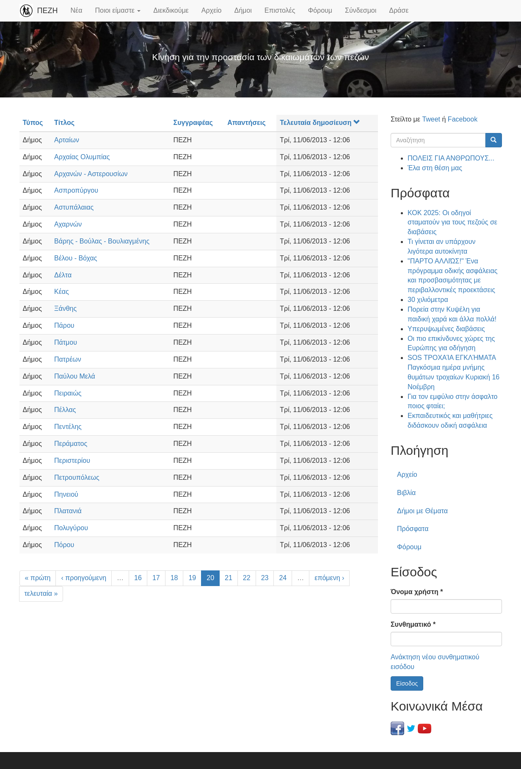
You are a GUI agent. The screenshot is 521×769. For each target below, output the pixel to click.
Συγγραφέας (193, 122)
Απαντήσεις (246, 122)
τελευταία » (41, 593)
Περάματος (70, 443)
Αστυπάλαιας (74, 207)
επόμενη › (329, 577)
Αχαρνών (68, 224)
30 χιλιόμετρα (428, 299)
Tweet (431, 119)
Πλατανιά (68, 511)
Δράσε (398, 10)
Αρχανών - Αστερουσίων (91, 173)
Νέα (77, 10)
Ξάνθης (65, 308)
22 (247, 577)
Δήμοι (243, 10)
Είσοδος (407, 683)
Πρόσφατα (412, 528)
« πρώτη (38, 577)
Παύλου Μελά (74, 376)
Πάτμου (65, 342)
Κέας (61, 291)
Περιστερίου (72, 460)
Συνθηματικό (413, 624)
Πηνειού (66, 494)
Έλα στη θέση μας (435, 168)
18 (174, 577)
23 (265, 577)
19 (192, 577)
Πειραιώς (67, 393)
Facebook (462, 119)
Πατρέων (67, 359)
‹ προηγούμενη (83, 577)
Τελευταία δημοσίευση (320, 122)
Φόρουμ (320, 10)
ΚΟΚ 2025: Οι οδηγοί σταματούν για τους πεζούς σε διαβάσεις (452, 222)
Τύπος (33, 122)
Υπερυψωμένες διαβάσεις (446, 328)
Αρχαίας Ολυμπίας (82, 156)
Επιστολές (280, 10)
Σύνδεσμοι (360, 10)
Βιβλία (406, 492)
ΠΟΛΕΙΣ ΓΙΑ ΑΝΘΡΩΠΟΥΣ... (451, 158)
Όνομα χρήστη (417, 591)
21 (228, 577)
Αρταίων (66, 140)
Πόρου (64, 544)
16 (138, 577)
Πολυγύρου (71, 527)
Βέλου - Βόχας (75, 258)
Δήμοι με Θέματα (422, 511)
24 (283, 577)
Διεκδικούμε (170, 10)
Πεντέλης (68, 426)
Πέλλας (65, 409)
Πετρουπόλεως (76, 477)
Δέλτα (63, 275)
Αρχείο (211, 10)
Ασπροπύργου (76, 190)
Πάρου (64, 325)
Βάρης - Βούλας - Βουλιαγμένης (101, 241)
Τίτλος (64, 122)
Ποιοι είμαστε (118, 10)
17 (156, 577)
